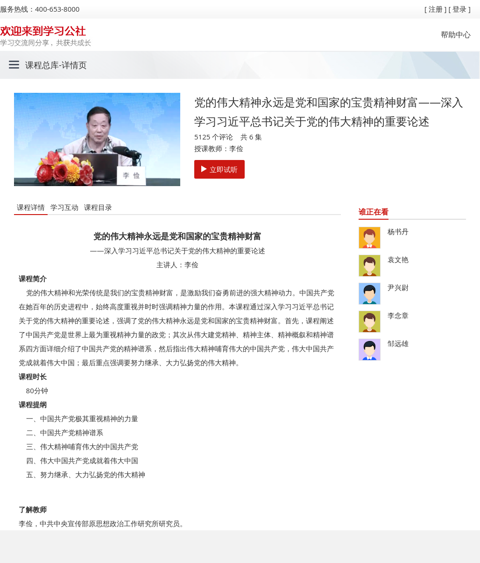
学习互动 (64, 207)
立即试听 (219, 169)
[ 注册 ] (435, 9)
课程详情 (31, 207)
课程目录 (98, 207)
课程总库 (42, 64)
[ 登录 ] (459, 9)
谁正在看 (373, 212)
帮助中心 (456, 34)
